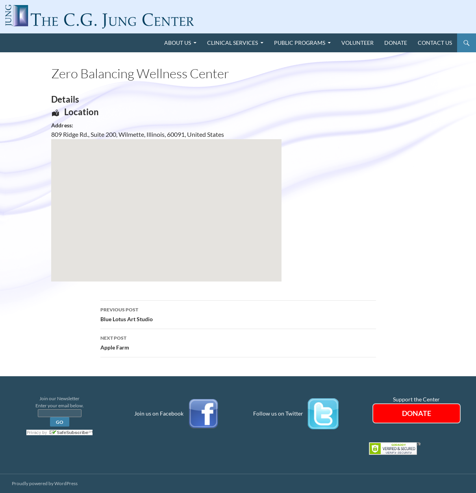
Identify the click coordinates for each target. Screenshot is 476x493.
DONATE (416, 413)
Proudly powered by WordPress (45, 483)
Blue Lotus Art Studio (238, 313)
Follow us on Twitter (278, 413)
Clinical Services (232, 42)
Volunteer (357, 42)
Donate (395, 42)
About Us (177, 42)
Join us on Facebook (158, 413)
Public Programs (299, 42)
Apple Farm (238, 342)
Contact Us (435, 42)
